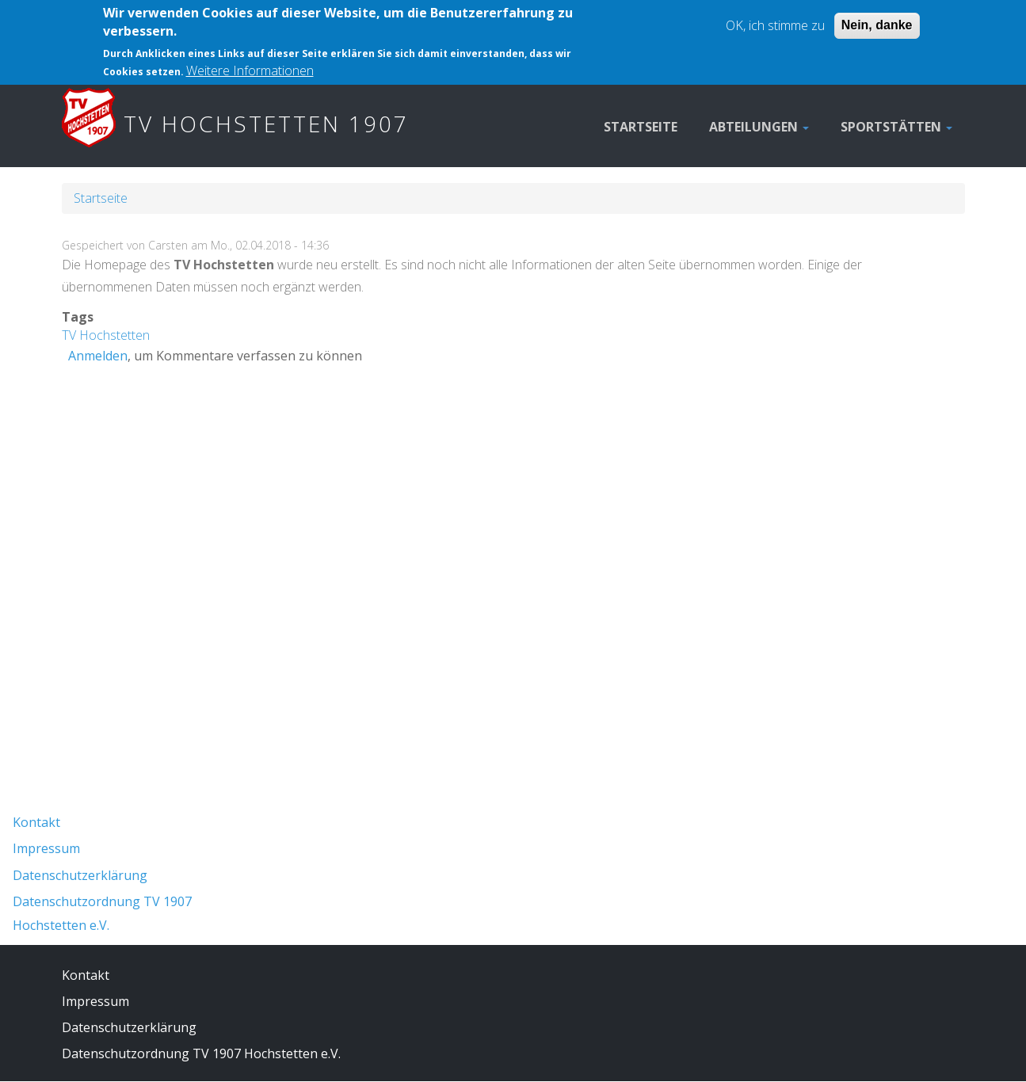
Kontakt (36, 822)
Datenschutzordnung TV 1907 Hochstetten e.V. (201, 1053)
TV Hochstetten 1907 (266, 124)
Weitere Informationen (250, 61)
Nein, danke (877, 17)
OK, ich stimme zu (775, 17)
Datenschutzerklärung (80, 875)
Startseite (640, 126)
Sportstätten (896, 126)
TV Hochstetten (106, 335)
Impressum (46, 848)
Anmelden (98, 355)
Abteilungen (759, 126)
